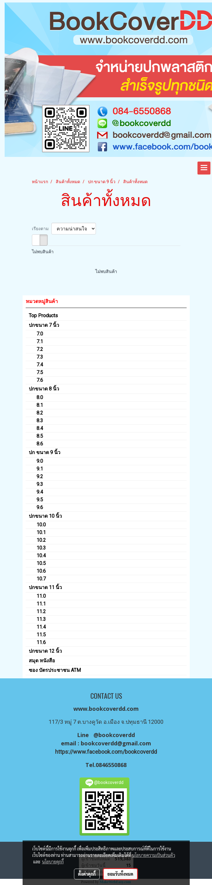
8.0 (40, 397)
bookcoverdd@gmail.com (116, 743)
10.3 (41, 548)
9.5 (40, 500)
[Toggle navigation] (204, 168)
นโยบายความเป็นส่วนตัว (153, 855)
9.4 (40, 492)
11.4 (41, 627)
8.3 (40, 421)
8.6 (40, 444)
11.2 (41, 611)
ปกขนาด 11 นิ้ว (45, 587)
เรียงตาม (41, 228)
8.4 (40, 428)
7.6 (40, 380)
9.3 (40, 484)
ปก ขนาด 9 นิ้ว (44, 452)
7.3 (40, 357)
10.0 (41, 525)
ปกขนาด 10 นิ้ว (45, 516)
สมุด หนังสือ (42, 661)
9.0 (40, 461)
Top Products (43, 315)
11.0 (41, 596)
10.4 (41, 555)
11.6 (41, 642)
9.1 (40, 469)
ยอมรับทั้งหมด (120, 874)
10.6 (41, 571)
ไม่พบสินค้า (43, 251)
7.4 (40, 365)
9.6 (40, 507)
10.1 (41, 532)
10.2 (41, 540)
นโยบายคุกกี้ (53, 861)
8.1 (40, 405)
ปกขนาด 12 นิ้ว (45, 651)
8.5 (40, 436)
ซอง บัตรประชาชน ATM (55, 670)
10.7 (41, 579)
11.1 (41, 604)
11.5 (41, 635)
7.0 (40, 334)
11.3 (41, 619)
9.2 (40, 476)
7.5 (40, 372)
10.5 (41, 563)
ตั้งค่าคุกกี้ (87, 874)
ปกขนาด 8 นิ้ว (44, 389)
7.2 (40, 349)
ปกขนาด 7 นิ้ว (44, 325)
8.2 (40, 413)
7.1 (40, 341)
